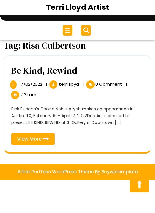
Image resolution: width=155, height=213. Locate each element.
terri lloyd (69, 84)
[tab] (68, 30)
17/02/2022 (31, 84)
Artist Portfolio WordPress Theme (55, 172)
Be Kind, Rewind (44, 70)
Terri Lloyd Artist (77, 7)
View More (36, 140)
